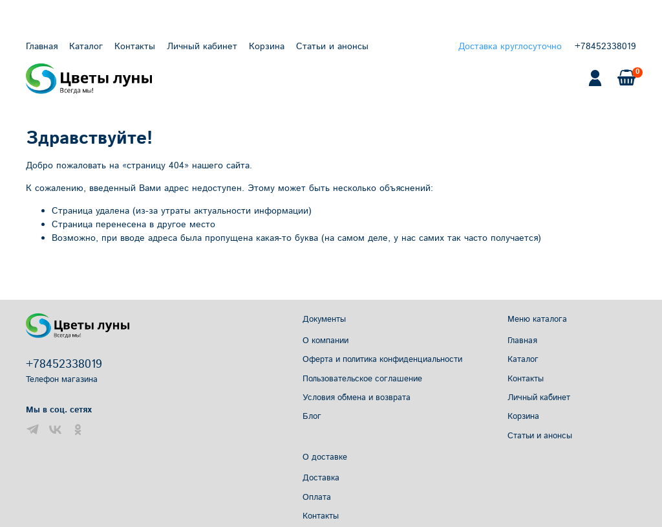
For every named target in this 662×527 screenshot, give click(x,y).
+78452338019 (605, 46)
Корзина (266, 46)
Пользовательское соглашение (362, 379)
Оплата (317, 497)
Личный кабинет (202, 46)
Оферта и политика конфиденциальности (382, 359)
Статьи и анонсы (332, 46)
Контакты (134, 46)
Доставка (321, 478)
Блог (312, 416)
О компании (325, 340)
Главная (42, 46)
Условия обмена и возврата (357, 397)
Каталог (86, 46)
